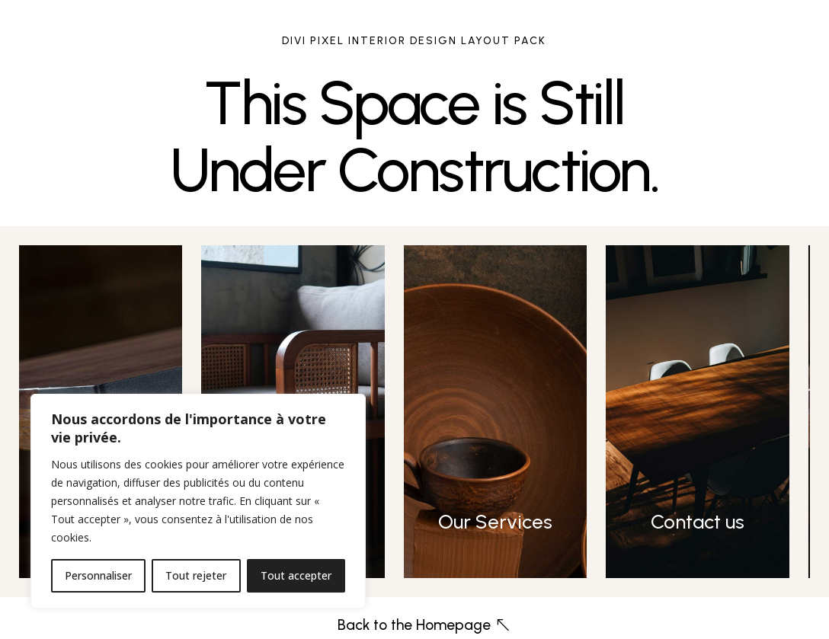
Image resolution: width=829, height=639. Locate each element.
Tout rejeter (195, 575)
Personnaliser (98, 575)
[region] (198, 501)
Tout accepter (296, 575)
